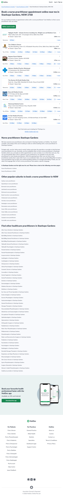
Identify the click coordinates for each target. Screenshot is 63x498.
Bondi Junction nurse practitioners (10, 195)
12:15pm (35, 52)
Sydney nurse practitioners (8, 181)
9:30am (34, 63)
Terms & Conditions (51, 440)
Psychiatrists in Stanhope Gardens (10, 342)
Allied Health (31, 433)
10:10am (49, 75)
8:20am (19, 87)
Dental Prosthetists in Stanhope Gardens (11, 278)
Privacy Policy (51, 443)
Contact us (51, 437)
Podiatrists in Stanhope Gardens (9, 340)
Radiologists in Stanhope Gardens (9, 348)
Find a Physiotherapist (11, 437)
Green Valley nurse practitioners (9, 212)
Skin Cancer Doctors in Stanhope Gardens (12, 359)
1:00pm (50, 52)
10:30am (42, 99)
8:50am (41, 87)
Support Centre (31, 447)
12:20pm (35, 111)
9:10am (19, 75)
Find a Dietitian (11, 450)
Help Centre (11, 467)
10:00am (27, 99)
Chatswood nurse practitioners (9, 197)
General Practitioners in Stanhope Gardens (12, 303)
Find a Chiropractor (11, 443)
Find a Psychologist (11, 447)
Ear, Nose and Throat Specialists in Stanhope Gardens (15, 292)
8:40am (34, 87)
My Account (11, 463)
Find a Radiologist (11, 460)
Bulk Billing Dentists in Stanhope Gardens (11, 235)
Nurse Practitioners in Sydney (9, 168)
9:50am (41, 75)
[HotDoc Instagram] (34, 479)
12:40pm (49, 111)
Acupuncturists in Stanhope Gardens (10, 255)
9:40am (41, 63)
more (58, 40)
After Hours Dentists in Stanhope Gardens (12, 230)
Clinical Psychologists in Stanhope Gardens (12, 266)
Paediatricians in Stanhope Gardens (10, 325)
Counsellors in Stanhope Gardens (9, 272)
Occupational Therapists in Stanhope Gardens (13, 314)
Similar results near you (31, 131)
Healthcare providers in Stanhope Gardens (12, 371)
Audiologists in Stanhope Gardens (9, 258)
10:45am (49, 99)
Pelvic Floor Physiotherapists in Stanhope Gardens (14, 328)
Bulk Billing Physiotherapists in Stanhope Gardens (13, 241)
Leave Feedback (11, 470)
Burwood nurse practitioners (8, 186)
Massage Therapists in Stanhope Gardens (11, 306)
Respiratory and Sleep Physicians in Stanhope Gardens (15, 354)
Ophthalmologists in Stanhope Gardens (11, 317)
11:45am (20, 52)
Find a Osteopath (12, 453)
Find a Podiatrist (11, 440)
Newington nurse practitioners (9, 203)
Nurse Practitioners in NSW (22, 6)
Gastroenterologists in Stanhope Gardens (11, 300)
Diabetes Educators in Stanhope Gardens (11, 286)
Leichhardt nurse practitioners (9, 189)
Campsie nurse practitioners (8, 217)
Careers (51, 433)
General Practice (31, 430)
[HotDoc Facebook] (28, 479)
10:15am (34, 99)
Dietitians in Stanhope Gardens (9, 289)
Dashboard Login (31, 443)
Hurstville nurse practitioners (8, 220)
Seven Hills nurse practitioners (9, 209)
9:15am (19, 63)
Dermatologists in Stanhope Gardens (10, 283)
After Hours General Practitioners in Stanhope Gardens (15, 232)
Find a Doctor (12, 430)
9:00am (12, 63)
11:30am (13, 52)
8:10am (12, 87)
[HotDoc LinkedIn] (31, 479)
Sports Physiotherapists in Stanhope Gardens (12, 362)
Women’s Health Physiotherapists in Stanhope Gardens (15, 368)
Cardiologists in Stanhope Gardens (10, 261)
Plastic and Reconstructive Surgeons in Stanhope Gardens (16, 337)
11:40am (12, 123)
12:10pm (20, 111)
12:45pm (42, 52)
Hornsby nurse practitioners (8, 200)
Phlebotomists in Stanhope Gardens (10, 331)
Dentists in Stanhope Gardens (9, 280)
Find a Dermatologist (12, 457)
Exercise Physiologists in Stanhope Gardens (12, 297)
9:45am (49, 63)
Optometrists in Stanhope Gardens (10, 320)
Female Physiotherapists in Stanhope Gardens (12, 252)
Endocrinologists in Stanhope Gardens (11, 294)
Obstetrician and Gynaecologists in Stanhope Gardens (15, 311)
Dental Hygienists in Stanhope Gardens (11, 275)
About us (51, 430)
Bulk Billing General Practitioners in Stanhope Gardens (15, 238)
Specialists (31, 440)
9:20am (27, 63)
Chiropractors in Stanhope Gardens (10, 263)
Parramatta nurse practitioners (9, 206)
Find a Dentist (12, 433)
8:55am (12, 40)
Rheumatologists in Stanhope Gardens (11, 356)
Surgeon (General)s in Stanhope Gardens (11, 365)
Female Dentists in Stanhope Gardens (11, 249)
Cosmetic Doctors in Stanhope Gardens (11, 269)
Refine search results (9, 26)
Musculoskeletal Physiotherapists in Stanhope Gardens (15, 309)
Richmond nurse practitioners (9, 192)
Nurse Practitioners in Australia (8, 6)
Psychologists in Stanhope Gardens (10, 345)
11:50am (19, 123)
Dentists (31, 437)
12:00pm (27, 52)
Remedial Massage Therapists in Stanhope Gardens (14, 351)
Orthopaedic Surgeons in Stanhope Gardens (12, 323)
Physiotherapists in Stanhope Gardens (11, 334)
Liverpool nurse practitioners (8, 214)
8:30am (27, 87)
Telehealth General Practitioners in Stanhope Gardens (14, 244)
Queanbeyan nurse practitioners (9, 183)
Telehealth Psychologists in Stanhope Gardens (12, 247)
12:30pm (42, 111)
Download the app (11, 400)
